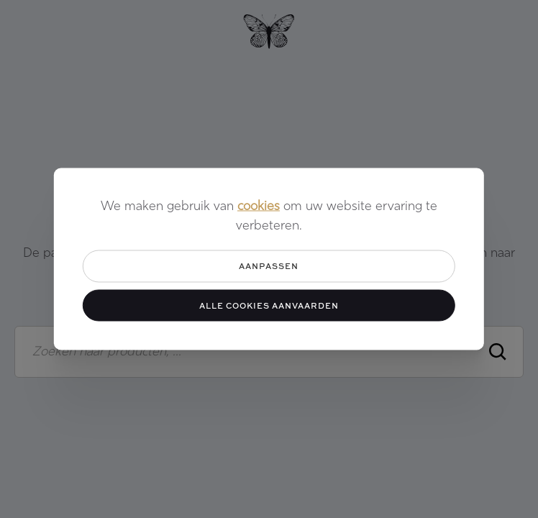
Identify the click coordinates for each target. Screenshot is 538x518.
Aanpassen (268, 265)
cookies (258, 207)
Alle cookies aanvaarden (269, 304)
